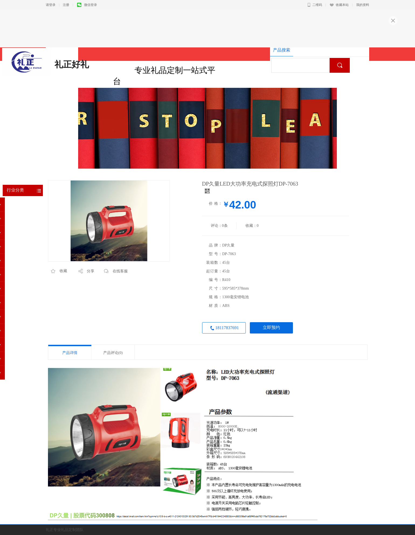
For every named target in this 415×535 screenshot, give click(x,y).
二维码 (315, 5)
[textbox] (302, 65)
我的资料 (362, 5)
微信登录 (87, 5)
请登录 (51, 5)
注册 (66, 5)
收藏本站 (339, 5)
